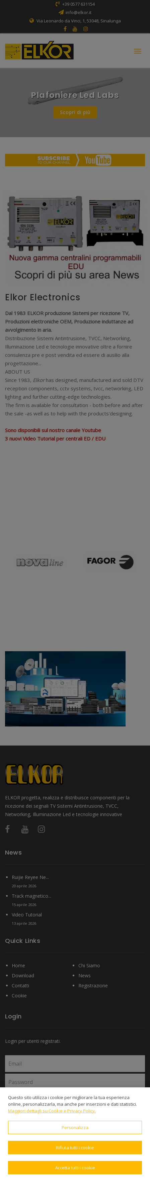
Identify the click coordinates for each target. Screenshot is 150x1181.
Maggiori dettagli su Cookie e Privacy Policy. (52, 1111)
